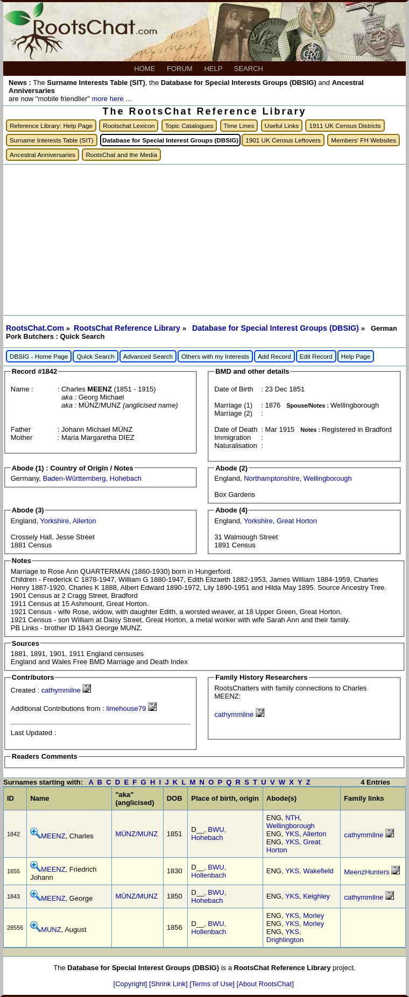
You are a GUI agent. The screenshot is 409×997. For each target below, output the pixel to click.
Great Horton (297, 521)
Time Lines (239, 125)
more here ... (111, 99)
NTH (292, 818)
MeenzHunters (367, 872)
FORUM (180, 69)
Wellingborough (328, 478)
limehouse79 (126, 708)
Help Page (356, 356)
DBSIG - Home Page (39, 356)
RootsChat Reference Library (128, 328)
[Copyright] (131, 984)
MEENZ (53, 836)
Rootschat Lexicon (128, 125)
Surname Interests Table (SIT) (52, 140)
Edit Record (316, 356)
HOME (145, 69)
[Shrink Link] (169, 984)
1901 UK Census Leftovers (283, 140)
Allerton (84, 521)
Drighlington (285, 940)
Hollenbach (208, 875)
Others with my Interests (215, 356)
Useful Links (282, 125)
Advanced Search (148, 356)
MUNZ (51, 929)
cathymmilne (61, 690)
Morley (313, 915)
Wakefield (318, 871)
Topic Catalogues (189, 125)
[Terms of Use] (212, 984)
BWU (216, 829)
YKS (292, 834)
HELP (214, 69)
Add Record (274, 356)
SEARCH (249, 69)
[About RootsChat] (265, 984)
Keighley (316, 896)
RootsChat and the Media (121, 154)
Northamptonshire (271, 478)
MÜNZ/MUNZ (136, 834)
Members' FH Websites (363, 140)
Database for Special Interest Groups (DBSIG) (276, 328)
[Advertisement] (204, 240)
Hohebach (126, 478)
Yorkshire (54, 521)
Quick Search (95, 356)
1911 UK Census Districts (344, 125)
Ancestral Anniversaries (42, 154)
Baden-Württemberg (74, 478)
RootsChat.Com (35, 328)
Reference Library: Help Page (51, 125)
